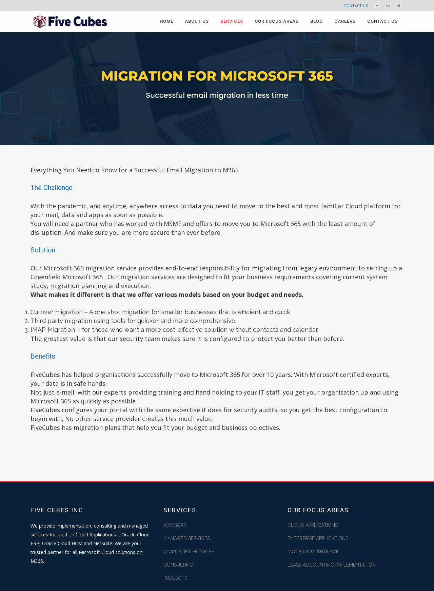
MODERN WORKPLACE (313, 551)
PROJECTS (175, 578)
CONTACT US (356, 5)
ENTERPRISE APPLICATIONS (318, 538)
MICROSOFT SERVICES (188, 551)
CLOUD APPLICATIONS (313, 525)
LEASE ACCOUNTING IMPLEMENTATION (332, 565)
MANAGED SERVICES (186, 538)
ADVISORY (175, 525)
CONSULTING (178, 565)
